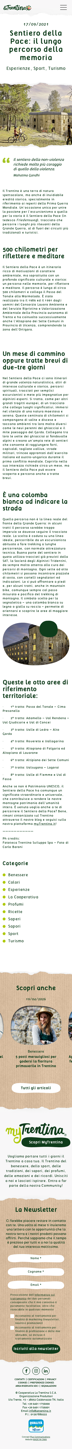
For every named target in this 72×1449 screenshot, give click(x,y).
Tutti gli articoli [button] (36, 1088)
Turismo (57, 68)
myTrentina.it (45, 824)
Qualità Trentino (36, 1425)
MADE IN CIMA (40, 1439)
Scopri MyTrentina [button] (46, 1142)
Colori (14, 882)
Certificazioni (36, 1379)
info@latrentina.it (40, 1410)
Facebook (26, 1371)
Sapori (14, 926)
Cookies (22, 1382)
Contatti (20, 1379)
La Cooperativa (23, 897)
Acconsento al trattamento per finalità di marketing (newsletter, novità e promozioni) (37, 1319)
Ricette (15, 911)
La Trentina (17, 8)
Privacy (51, 1379)
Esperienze (18, 68)
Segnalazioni (48, 1386)
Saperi (14, 919)
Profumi (16, 904)
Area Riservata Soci (27, 1386)
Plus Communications (40, 1437)
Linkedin (46, 1371)
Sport (39, 68)
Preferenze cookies (42, 1382)
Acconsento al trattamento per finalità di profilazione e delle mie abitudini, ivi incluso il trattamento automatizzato (37, 1333)
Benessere (18, 875)
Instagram (36, 1371)
